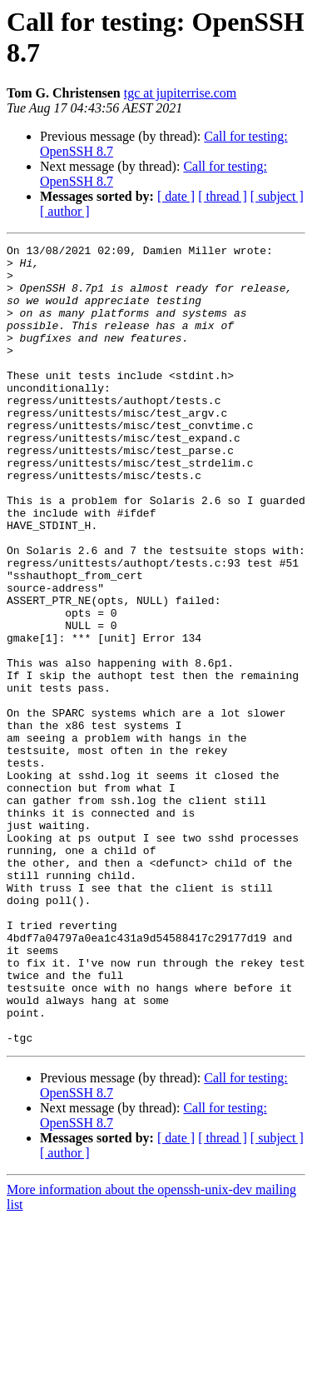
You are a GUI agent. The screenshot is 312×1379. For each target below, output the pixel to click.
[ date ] (176, 196)
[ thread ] (222, 196)
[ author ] (65, 211)
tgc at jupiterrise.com (180, 93)
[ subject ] (277, 196)
